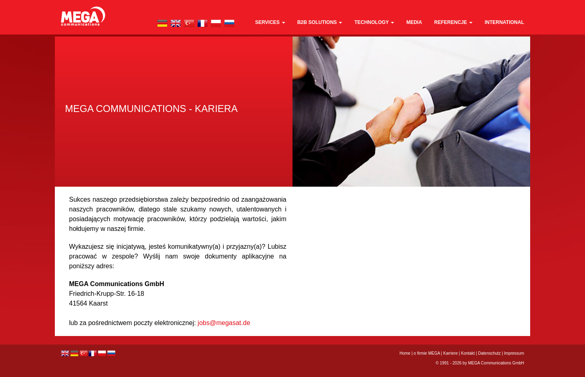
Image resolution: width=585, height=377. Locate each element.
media (414, 22)
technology (374, 22)
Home (405, 353)
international (504, 22)
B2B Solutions (319, 22)
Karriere (450, 353)
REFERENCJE (453, 22)
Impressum (514, 353)
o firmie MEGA (427, 353)
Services (270, 22)
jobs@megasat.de (224, 322)
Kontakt (468, 353)
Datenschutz (489, 353)
